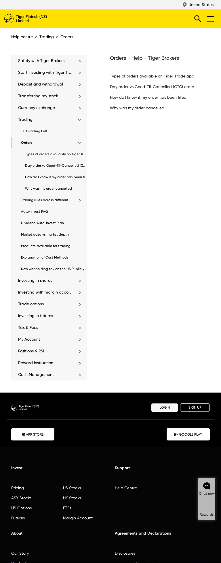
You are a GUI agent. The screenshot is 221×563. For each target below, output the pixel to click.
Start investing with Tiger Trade (45, 72)
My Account (29, 339)
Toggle (209, 18)
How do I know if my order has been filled (56, 177)
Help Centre (126, 488)
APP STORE (33, 434)
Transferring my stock (38, 96)
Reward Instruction (35, 362)
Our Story (20, 553)
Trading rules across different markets (47, 200)
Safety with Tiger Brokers (41, 60)
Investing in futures (35, 315)
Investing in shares (35, 280)
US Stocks (72, 488)
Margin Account (78, 518)
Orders (66, 36)
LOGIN (165, 407)
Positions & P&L (31, 351)
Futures (18, 518)
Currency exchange (36, 107)
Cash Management (36, 374)
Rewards (207, 514)
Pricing (17, 488)
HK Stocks (72, 498)
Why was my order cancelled (48, 189)
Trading (46, 36)
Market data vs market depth (45, 234)
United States (201, 4)
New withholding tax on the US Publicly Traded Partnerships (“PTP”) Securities (54, 269)
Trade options (31, 304)
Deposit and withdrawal (40, 84)
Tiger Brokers (37, 18)
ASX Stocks (21, 498)
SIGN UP (194, 407)
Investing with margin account (45, 292)
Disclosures (125, 553)
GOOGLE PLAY (188, 434)
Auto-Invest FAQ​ (34, 211)
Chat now (207, 494)
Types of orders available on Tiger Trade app (56, 154)
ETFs (67, 508)
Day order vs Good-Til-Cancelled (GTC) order (56, 166)
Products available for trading (46, 246)
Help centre (22, 36)
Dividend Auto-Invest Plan (42, 223)
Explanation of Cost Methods (44, 257)
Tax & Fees (28, 327)
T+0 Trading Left (34, 131)
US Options (21, 508)
